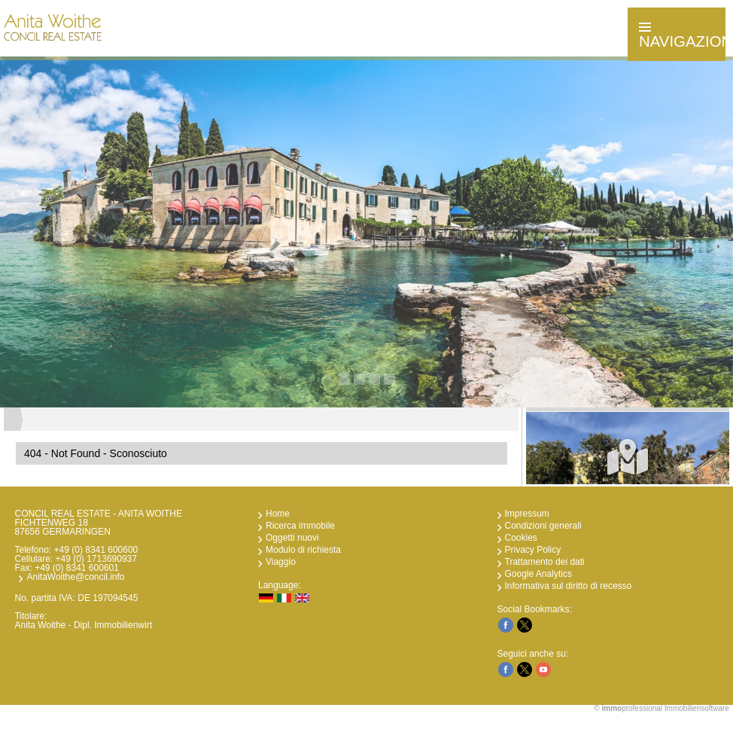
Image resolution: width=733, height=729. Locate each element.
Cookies (521, 537)
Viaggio (281, 562)
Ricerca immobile (300, 525)
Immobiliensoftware (697, 708)
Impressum (527, 513)
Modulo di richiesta (303, 549)
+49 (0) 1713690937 (96, 559)
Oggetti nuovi (292, 537)
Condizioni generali (543, 525)
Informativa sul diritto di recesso (568, 586)
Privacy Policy (533, 549)
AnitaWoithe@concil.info (75, 577)
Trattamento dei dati (545, 562)
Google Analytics (538, 574)
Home (278, 513)
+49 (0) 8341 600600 (96, 549)
